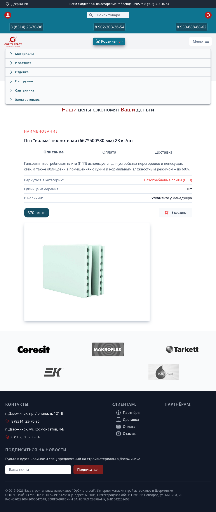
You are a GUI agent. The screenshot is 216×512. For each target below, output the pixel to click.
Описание (54, 151)
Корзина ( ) (109, 41)
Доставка (163, 152)
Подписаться (88, 469)
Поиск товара (104, 15)
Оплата (109, 152)
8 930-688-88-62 (191, 27)
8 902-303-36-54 (109, 27)
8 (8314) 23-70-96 (26, 27)
